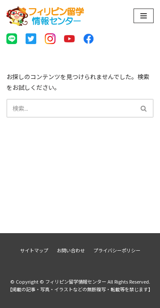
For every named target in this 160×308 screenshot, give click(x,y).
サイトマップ (34, 250)
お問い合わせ (71, 250)
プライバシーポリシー (116, 250)
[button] (143, 108)
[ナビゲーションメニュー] (144, 16)
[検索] (70, 108)
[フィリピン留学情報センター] (45, 16)
